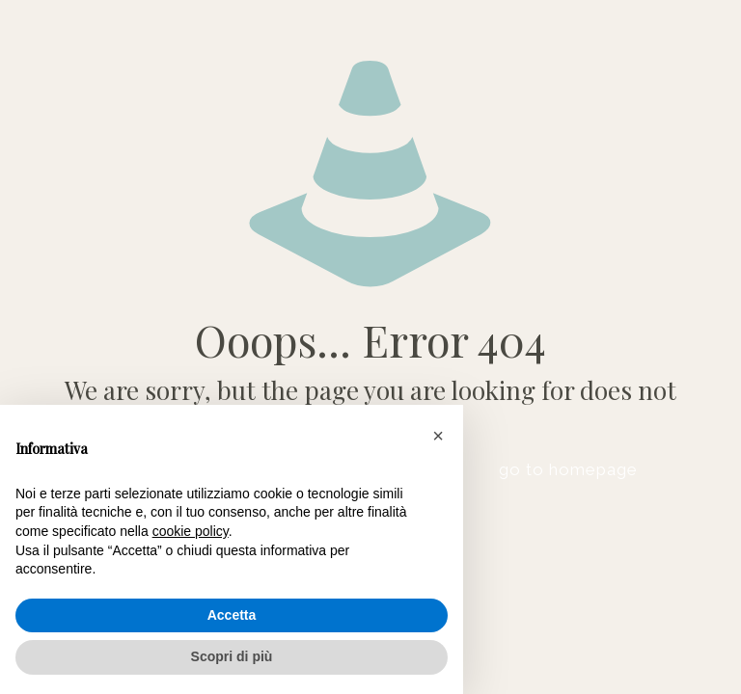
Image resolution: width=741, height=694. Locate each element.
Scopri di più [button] (232, 656)
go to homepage (568, 469)
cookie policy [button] (190, 531)
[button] (438, 435)
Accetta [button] (232, 615)
